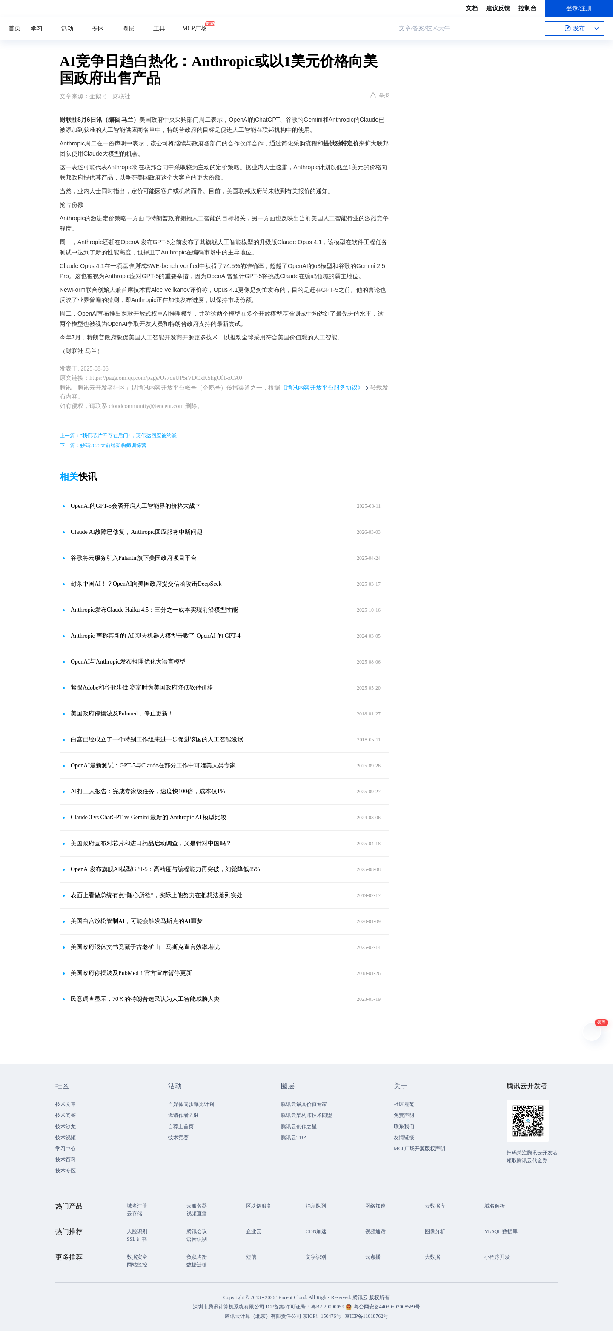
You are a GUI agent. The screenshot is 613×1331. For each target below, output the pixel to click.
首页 (14, 28)
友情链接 (404, 1137)
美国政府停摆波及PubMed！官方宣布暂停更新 (131, 973)
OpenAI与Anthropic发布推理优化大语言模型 (128, 661)
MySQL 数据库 (501, 1231)
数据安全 (137, 1257)
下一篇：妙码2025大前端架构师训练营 (103, 445)
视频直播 (196, 1214)
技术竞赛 (178, 1137)
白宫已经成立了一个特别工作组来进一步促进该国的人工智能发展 (157, 739)
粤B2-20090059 (328, 1307)
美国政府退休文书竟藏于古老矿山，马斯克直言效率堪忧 (145, 947)
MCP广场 (194, 27)
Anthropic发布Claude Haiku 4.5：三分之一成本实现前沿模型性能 (154, 610)
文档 (472, 8)
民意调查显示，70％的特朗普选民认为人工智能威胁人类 (145, 999)
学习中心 (65, 1148)
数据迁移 (196, 1265)
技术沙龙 (65, 1126)
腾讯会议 (196, 1231)
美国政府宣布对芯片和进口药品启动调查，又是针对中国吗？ (151, 843)
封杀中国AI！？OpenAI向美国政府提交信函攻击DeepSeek (146, 584)
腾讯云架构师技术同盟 (306, 1115)
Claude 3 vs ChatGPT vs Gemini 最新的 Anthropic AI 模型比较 (148, 817)
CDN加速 (316, 1231)
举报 (379, 95)
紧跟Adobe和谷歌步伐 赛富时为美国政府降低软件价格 (142, 687)
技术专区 (65, 1171)
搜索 (527, 28)
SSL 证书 (137, 1239)
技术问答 (65, 1115)
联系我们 (404, 1126)
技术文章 (65, 1104)
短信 (251, 1257)
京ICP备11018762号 (366, 1316)
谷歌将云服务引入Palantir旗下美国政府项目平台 (134, 558)
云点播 (373, 1257)
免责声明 (404, 1115)
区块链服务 (259, 1206)
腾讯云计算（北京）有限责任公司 (263, 1316)
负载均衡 (196, 1257)
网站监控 (137, 1265)
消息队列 (316, 1206)
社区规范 (404, 1104)
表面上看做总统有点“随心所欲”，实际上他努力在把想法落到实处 (157, 895)
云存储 (134, 1214)
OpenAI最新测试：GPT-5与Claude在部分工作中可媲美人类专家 (153, 765)
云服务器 (196, 1206)
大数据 (432, 1257)
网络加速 (375, 1206)
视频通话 (375, 1231)
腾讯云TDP (293, 1137)
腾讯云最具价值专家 (304, 1104)
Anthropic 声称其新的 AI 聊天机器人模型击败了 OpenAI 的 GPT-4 (155, 636)
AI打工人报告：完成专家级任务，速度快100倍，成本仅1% (148, 791)
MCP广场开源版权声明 (419, 1148)
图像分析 (435, 1231)
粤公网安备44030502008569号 (387, 1307)
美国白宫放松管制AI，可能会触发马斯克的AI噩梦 (137, 921)
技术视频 (65, 1137)
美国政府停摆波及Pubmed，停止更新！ (122, 713)
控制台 (527, 8)
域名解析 (494, 1206)
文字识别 (316, 1257)
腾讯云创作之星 (299, 1126)
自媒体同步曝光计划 (191, 1104)
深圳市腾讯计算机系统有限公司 (228, 1307)
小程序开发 (497, 1257)
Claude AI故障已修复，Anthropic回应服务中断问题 (137, 532)
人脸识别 (137, 1231)
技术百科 (65, 1160)
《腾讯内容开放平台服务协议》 (322, 388)
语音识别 (196, 1239)
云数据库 (435, 1206)
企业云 (253, 1231)
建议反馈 (498, 8)
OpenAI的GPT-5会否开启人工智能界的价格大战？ (136, 506)
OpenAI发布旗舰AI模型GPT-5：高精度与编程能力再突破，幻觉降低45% (165, 869)
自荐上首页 (181, 1126)
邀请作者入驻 (183, 1115)
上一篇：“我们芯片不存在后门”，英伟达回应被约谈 (118, 436)
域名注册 (137, 1206)
